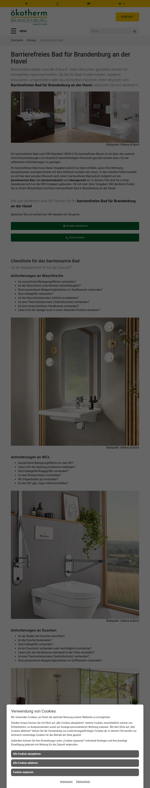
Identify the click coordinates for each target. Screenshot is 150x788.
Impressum (66, 781)
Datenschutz (83, 781)
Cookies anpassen (23, 772)
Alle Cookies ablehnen (25, 762)
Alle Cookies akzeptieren (27, 753)
